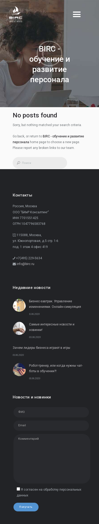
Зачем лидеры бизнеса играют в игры (41, 348)
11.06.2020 (34, 314)
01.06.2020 (18, 355)
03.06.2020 (35, 337)
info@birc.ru (25, 264)
